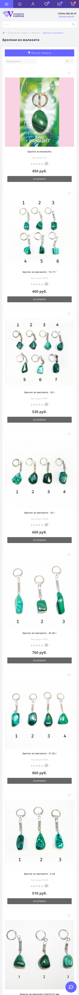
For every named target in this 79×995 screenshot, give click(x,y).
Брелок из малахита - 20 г (39, 392)
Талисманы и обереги (18, 32)
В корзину (39, 178)
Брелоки (36, 32)
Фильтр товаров (39, 53)
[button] (33, 4)
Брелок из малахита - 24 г (39, 512)
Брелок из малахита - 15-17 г (39, 271)
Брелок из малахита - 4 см (39, 873)
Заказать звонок (66, 16)
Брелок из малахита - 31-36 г (39, 753)
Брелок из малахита (39, 151)
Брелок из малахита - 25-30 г (39, 633)
